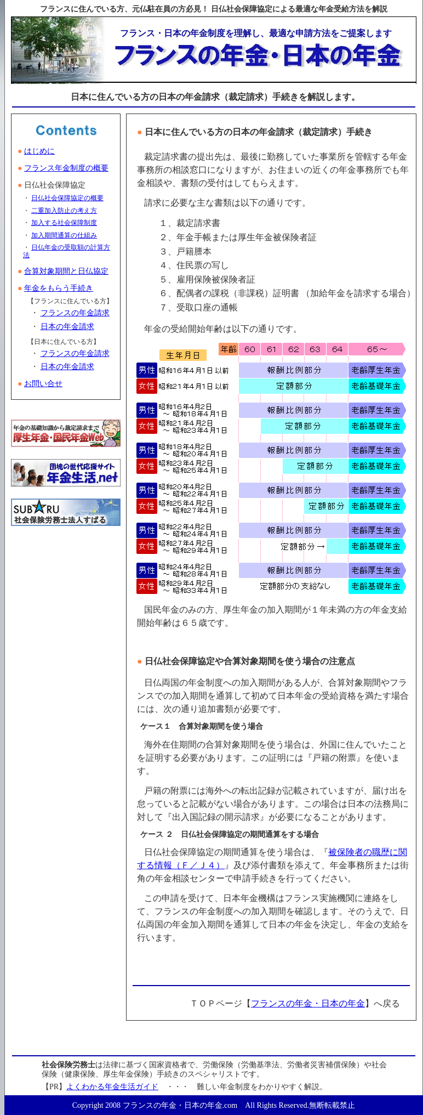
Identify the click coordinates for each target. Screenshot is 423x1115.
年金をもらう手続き (58, 288)
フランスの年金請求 (75, 313)
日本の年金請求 (67, 326)
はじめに (39, 151)
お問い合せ (43, 384)
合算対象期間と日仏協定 (66, 271)
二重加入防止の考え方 (64, 210)
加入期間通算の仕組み (64, 235)
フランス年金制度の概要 (66, 168)
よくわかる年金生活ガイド (112, 1087)
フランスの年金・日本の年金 (308, 1003)
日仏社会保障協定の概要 (67, 198)
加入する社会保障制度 (64, 223)
